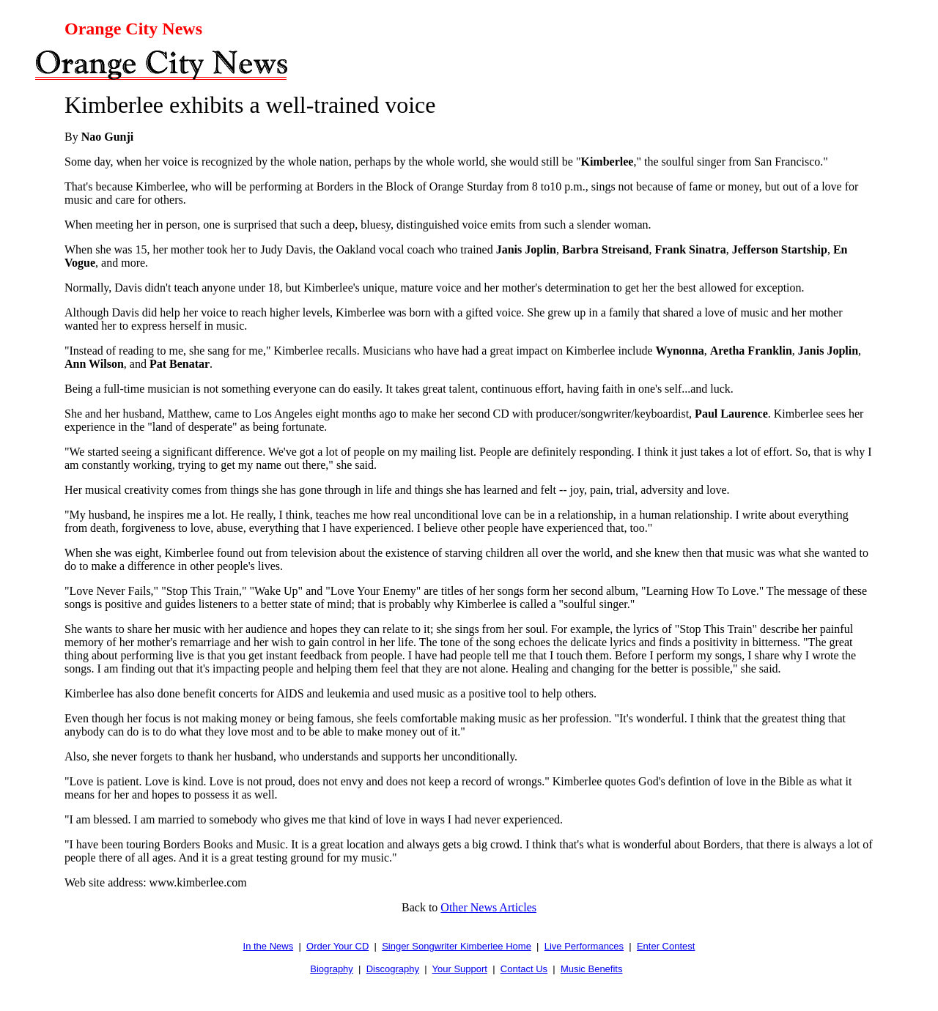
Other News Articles (488, 907)
